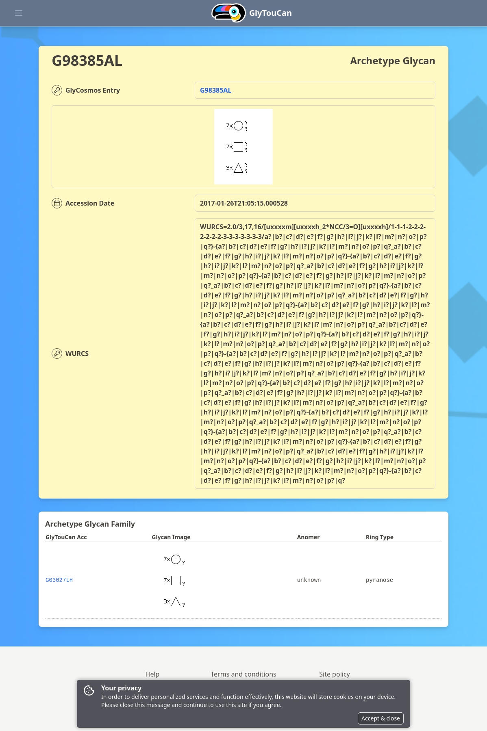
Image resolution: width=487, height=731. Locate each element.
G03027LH (59, 580)
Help (153, 674)
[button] (407, 3)
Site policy (334, 674)
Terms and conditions (243, 674)
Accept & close (380, 718)
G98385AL (215, 90)
